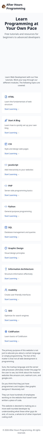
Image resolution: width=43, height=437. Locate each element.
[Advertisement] (21, 57)
